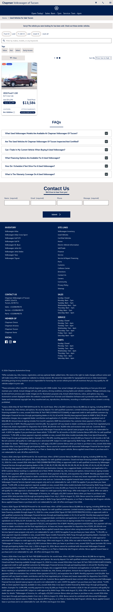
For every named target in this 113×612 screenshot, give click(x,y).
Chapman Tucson (11, 329)
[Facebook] (6, 342)
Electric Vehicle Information (68, 245)
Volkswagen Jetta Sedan (14, 251)
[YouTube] (14, 342)
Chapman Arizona (12, 326)
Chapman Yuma (11, 332)
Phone (59, 198)
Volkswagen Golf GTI (13, 238)
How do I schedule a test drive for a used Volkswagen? (56, 166)
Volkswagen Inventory (66, 231)
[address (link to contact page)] (96, 3)
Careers (61, 278)
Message (91, 198)
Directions (62, 272)
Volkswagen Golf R (12, 241)
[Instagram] (10, 342)
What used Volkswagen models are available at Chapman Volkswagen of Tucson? (56, 133)
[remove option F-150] (21, 33)
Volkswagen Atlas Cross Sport (16, 235)
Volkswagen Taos (11, 255)
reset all (45, 34)
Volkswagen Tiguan (12, 258)
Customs (61, 265)
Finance (61, 251)
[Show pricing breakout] (9, 112)
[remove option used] (36, 33)
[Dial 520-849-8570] (103, 3)
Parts (60, 262)
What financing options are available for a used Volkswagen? (56, 157)
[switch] (110, 2)
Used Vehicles (63, 235)
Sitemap (61, 288)
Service (60, 255)
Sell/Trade (61, 248)
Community (62, 282)
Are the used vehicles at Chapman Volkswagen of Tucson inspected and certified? (56, 141)
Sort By (92, 58)
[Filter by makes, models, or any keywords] (56, 40)
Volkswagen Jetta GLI (13, 248)
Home (4, 18)
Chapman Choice (11, 322)
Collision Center (64, 268)
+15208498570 (16, 307)
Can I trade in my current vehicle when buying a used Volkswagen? (56, 149)
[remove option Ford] (7, 33)
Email (37, 198)
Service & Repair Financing (68, 258)
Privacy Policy (63, 285)
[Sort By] (103, 58)
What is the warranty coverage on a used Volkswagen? (56, 174)
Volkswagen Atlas (11, 231)
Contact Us (62, 275)
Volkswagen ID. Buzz (12, 245)
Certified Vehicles (64, 238)
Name (10, 198)
